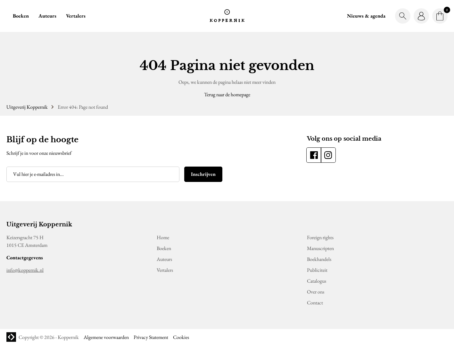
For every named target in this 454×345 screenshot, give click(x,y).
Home (163, 237)
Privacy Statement (151, 337)
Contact (315, 302)
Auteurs (47, 15)
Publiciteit (317, 270)
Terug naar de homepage (227, 94)
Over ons (315, 291)
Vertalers (76, 15)
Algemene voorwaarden (106, 337)
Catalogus (316, 281)
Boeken (21, 15)
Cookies (181, 337)
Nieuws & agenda (366, 15)
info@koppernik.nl (25, 270)
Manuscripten (320, 248)
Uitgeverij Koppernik (27, 107)
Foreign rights (320, 237)
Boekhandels (319, 259)
